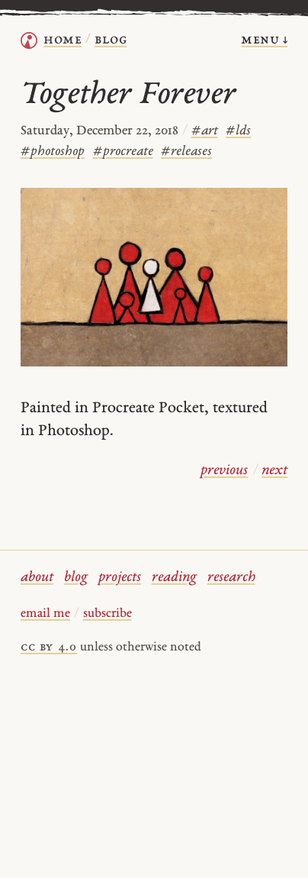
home (62, 40)
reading (174, 578)
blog (76, 578)
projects (119, 578)
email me (45, 614)
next (274, 471)
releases (186, 151)
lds (238, 131)
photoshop (53, 151)
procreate (123, 151)
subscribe (107, 614)
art (204, 131)
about (37, 578)
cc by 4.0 (49, 647)
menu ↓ (264, 40)
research (231, 578)
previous (224, 471)
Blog (111, 40)
